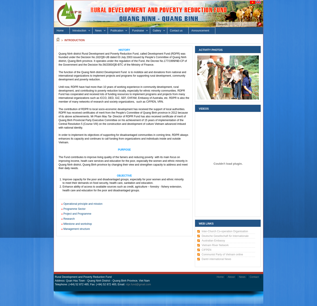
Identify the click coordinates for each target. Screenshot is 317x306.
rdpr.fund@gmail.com (138, 284)
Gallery (157, 30)
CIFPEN (206, 249)
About (231, 276)
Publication (117, 30)
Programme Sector (74, 208)
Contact (254, 276)
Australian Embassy (213, 240)
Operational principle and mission (82, 203)
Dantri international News (216, 259)
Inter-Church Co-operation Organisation (225, 231)
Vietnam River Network (215, 245)
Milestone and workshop (77, 223)
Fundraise (138, 30)
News (99, 30)
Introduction (80, 30)
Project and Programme (77, 213)
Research (69, 218)
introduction (75, 40)
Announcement (200, 30)
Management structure (76, 228)
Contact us (176, 30)
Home (60, 30)
